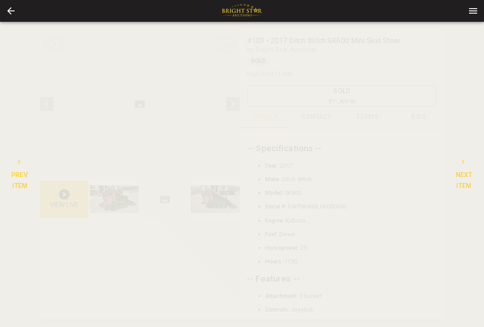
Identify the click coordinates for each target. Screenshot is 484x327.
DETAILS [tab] (265, 117)
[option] (140, 104)
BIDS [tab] (418, 117)
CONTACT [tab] (316, 117)
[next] (233, 104)
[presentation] (242, 11)
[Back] (11, 11)
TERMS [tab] (367, 117)
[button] (11, 11)
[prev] (47, 104)
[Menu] (473, 11)
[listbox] (140, 104)
